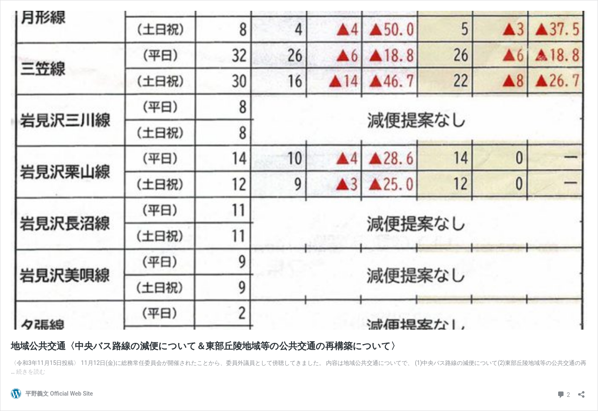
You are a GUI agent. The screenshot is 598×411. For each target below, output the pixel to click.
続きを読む (30, 371)
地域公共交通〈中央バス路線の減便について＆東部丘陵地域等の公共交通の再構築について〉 (205, 346)
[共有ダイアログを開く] (581, 391)
